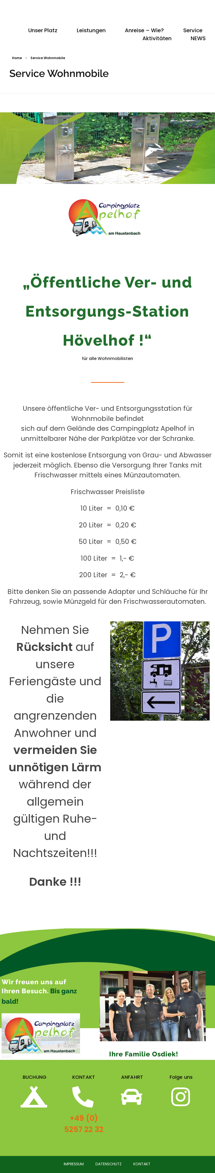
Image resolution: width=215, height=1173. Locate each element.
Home (17, 58)
